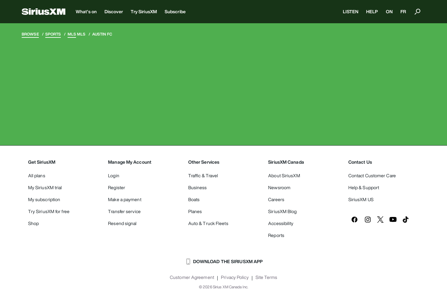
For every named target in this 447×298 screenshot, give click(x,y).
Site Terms (266, 277)
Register (116, 187)
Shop (33, 223)
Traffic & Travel (203, 175)
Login (113, 175)
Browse (30, 34)
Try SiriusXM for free (49, 211)
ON (389, 11)
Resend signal (122, 223)
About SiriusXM (284, 175)
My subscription (44, 199)
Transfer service (124, 211)
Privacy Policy (234, 277)
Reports (276, 235)
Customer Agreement (192, 277)
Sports (53, 34)
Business (197, 187)
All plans (36, 175)
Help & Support (363, 187)
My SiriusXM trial (45, 187)
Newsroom (279, 187)
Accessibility (280, 223)
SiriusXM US (361, 199)
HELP (372, 11)
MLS (72, 34)
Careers (276, 199)
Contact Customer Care (372, 175)
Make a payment (124, 199)
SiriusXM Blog (282, 211)
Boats (194, 199)
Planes (195, 211)
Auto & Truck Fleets (208, 223)
